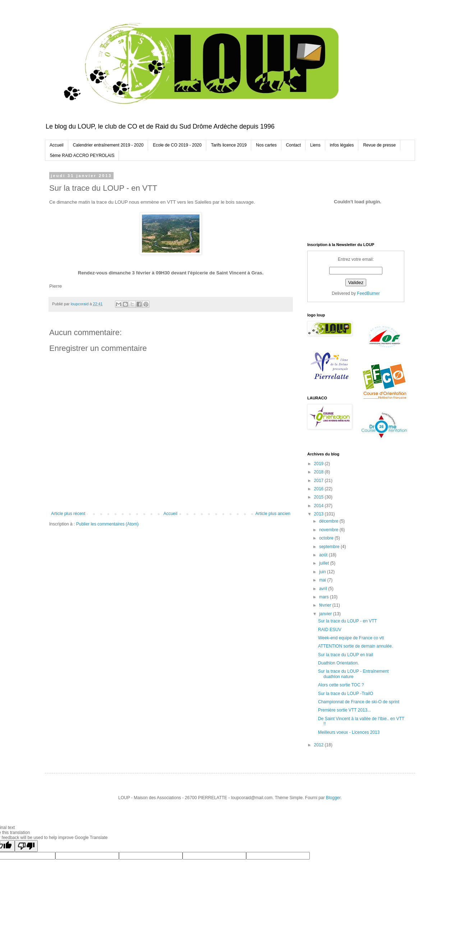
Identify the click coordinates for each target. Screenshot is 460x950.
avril (323, 588)
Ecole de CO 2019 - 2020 (177, 145)
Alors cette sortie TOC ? (341, 684)
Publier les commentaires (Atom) (107, 524)
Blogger (333, 797)
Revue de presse (379, 145)
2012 (319, 744)
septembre (330, 546)
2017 (319, 480)
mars (324, 596)
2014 (319, 505)
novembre (329, 529)
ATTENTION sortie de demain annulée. (355, 646)
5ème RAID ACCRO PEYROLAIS (82, 155)
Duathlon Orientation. (338, 663)
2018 (319, 471)
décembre (329, 521)
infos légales (342, 145)
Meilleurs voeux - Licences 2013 (349, 732)
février (325, 605)
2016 (319, 488)
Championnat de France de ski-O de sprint (358, 701)
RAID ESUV (329, 629)
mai (323, 580)
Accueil (57, 145)
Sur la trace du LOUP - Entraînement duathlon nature (353, 674)
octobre (327, 538)
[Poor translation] (26, 846)
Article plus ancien (273, 513)
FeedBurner (368, 293)
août (324, 554)
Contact (293, 145)
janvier (326, 613)
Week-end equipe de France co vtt (351, 637)
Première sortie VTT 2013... (344, 710)
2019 (319, 463)
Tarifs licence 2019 (229, 145)
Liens (315, 145)
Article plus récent (68, 513)
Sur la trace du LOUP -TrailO (345, 693)
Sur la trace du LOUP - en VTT (347, 621)
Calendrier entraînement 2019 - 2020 (108, 145)
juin (323, 571)
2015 (319, 497)
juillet (324, 563)
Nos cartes (266, 145)
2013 (319, 513)
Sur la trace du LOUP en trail (345, 654)
